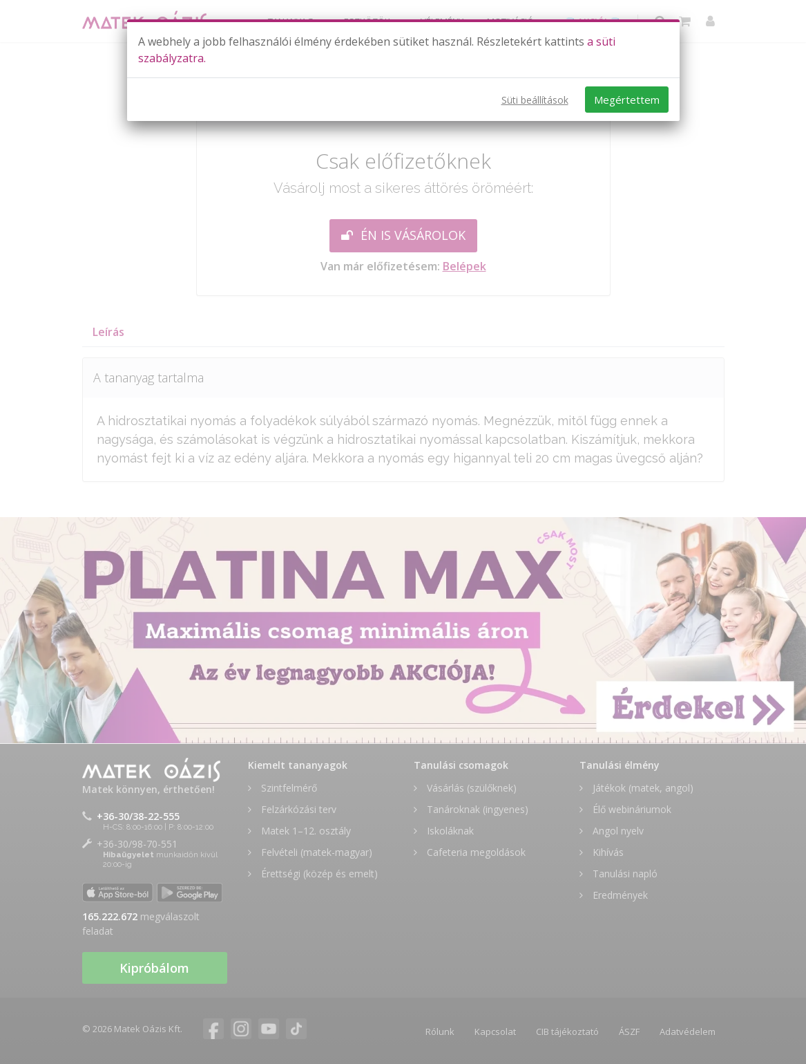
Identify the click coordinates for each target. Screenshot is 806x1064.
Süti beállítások (534, 99)
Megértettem (627, 99)
